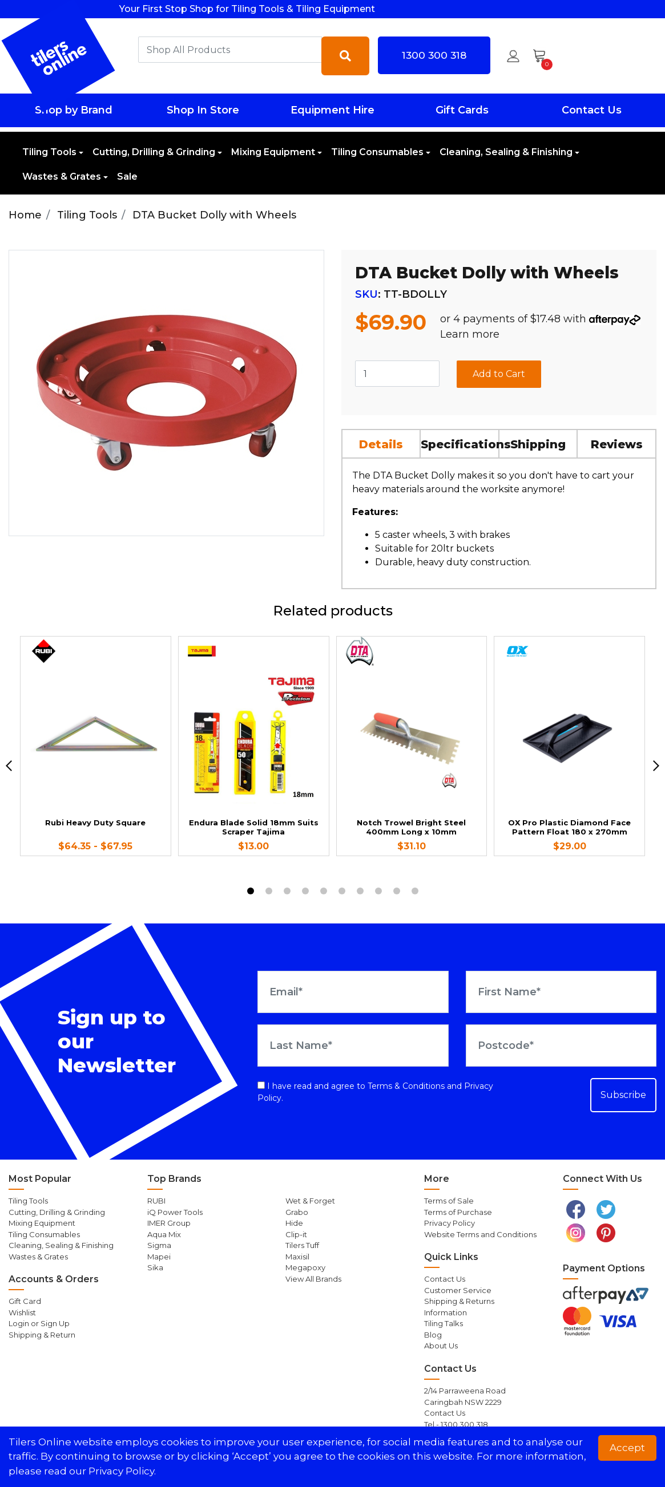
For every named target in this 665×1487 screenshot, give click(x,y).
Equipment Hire (332, 110)
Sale (127, 176)
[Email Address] (352, 992)
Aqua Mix (164, 1234)
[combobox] (230, 50)
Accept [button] (627, 1447)
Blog (433, 1334)
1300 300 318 (434, 55)
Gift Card (25, 1301)
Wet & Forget (310, 1200)
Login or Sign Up (39, 1323)
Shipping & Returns (459, 1301)
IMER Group (169, 1222)
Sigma (159, 1245)
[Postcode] (561, 1045)
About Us (441, 1345)
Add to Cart (499, 373)
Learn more (469, 334)
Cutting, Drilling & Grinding (153, 152)
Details (381, 444)
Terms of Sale (449, 1200)
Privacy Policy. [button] (122, 1471)
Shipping (538, 444)
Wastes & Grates (61, 176)
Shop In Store (203, 110)
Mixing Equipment (273, 152)
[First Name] (561, 992)
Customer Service (457, 1290)
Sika (155, 1267)
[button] (513, 56)
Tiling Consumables (377, 152)
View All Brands (313, 1278)
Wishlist (22, 1312)
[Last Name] (352, 1045)
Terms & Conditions (406, 1086)
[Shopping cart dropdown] (543, 56)
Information (445, 1312)
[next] (656, 766)
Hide (294, 1222)
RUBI (156, 1200)
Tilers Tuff (302, 1245)
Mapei (159, 1256)
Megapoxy (305, 1267)
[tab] (381, 443)
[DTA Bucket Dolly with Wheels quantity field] (397, 373)
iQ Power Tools (175, 1212)
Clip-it (296, 1234)
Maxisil (297, 1256)
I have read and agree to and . (375, 1092)
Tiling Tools (49, 152)
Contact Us (592, 110)
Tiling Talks (443, 1323)
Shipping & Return (42, 1334)
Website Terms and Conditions (480, 1234)
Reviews (617, 444)
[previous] (9, 766)
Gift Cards (462, 110)
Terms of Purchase (458, 1212)
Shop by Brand (73, 110)
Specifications (460, 444)
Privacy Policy (449, 1222)
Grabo (296, 1212)
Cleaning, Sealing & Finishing (506, 152)
